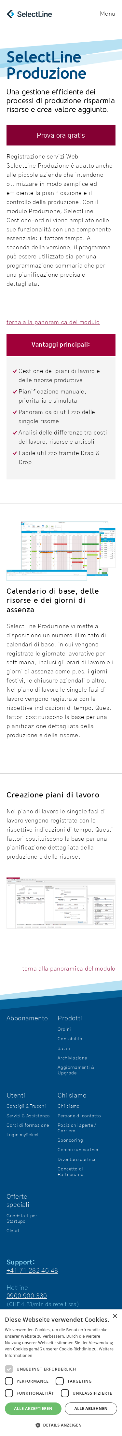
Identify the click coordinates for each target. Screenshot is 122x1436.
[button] (61, 1425)
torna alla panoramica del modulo (53, 322)
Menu (107, 14)
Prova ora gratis (61, 135)
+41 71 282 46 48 (32, 1270)
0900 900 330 (27, 1296)
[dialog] (61, 1372)
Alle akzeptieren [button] (33, 1408)
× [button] (114, 1316)
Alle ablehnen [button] (91, 1408)
